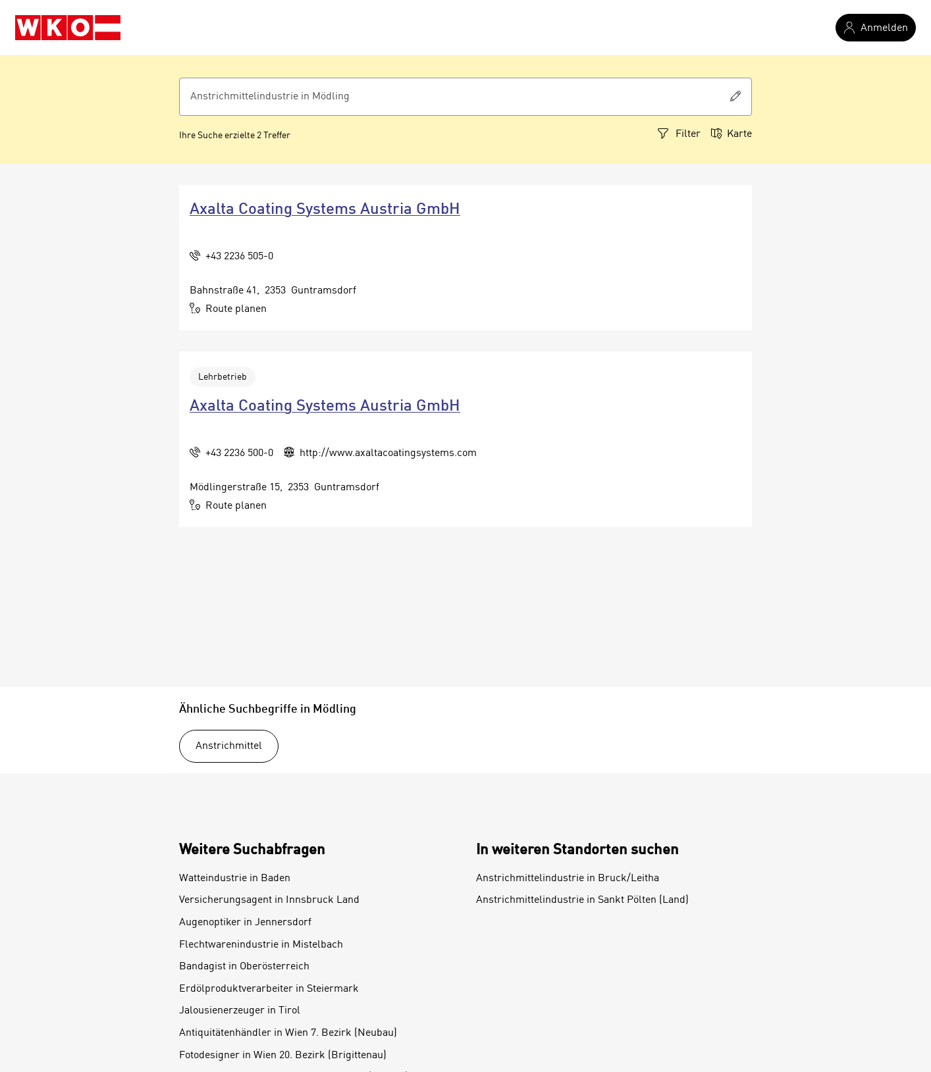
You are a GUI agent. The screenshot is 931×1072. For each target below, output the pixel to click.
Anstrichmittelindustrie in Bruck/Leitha (567, 878)
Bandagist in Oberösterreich (244, 966)
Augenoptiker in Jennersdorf (245, 922)
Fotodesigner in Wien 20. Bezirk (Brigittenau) (282, 1055)
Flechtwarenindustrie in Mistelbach (261, 945)
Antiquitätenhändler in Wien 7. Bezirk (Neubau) (288, 1033)
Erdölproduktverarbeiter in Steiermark (269, 989)
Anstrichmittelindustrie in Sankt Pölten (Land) (582, 900)
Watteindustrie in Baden (234, 878)
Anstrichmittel (229, 746)
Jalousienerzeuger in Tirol (239, 1011)
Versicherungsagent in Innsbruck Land (269, 900)
